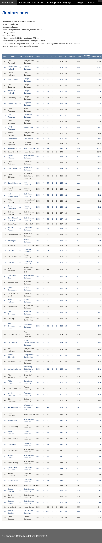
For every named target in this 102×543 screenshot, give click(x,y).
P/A (21, 56)
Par (66, 56)
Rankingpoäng (96, 56)
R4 (55, 56)
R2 (47, 56)
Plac (4, 56)
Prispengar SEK (87, 56)
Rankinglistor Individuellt (31, 2)
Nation (38, 56)
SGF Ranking (8, 2)
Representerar (29, 56)
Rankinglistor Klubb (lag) (59, 2)
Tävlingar (79, 2)
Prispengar (72, 56)
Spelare (91, 2)
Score (60, 56)
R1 (43, 56)
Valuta (79, 56)
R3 (51, 56)
